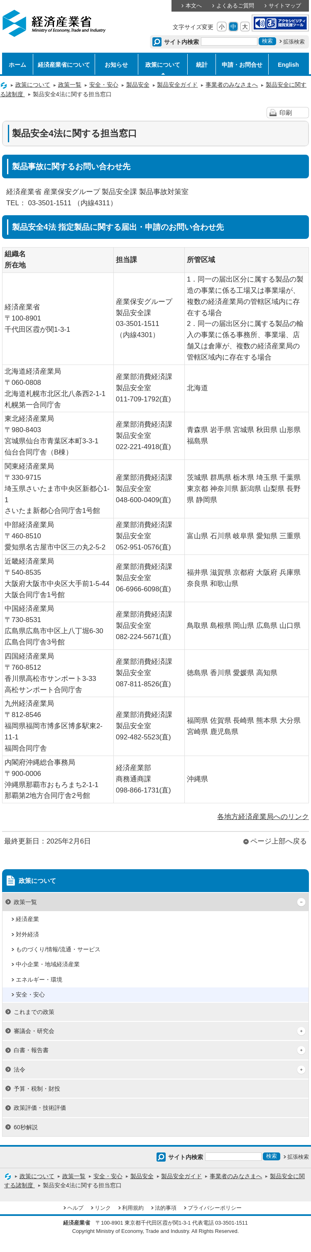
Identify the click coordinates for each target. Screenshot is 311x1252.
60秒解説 (26, 1127)
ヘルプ (75, 1208)
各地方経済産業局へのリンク (263, 817)
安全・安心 (103, 84)
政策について (162, 64)
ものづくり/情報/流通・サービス (58, 949)
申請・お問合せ (242, 64)
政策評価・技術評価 (40, 1107)
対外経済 (27, 934)
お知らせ (116, 64)
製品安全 (137, 84)
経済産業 (27, 919)
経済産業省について (64, 64)
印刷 (285, 112)
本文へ (194, 6)
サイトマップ (285, 6)
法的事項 (165, 1208)
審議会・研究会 (34, 1031)
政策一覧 (69, 84)
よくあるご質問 (235, 6)
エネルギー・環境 (39, 979)
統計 (202, 64)
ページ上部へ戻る (278, 841)
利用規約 (133, 1208)
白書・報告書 (31, 1050)
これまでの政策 (34, 1012)
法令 (19, 1069)
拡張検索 (294, 42)
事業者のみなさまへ (232, 84)
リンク (103, 1208)
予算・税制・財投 (37, 1088)
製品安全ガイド (177, 84)
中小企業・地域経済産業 (48, 964)
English (288, 64)
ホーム (17, 64)
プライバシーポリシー (215, 1208)
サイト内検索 (181, 42)
